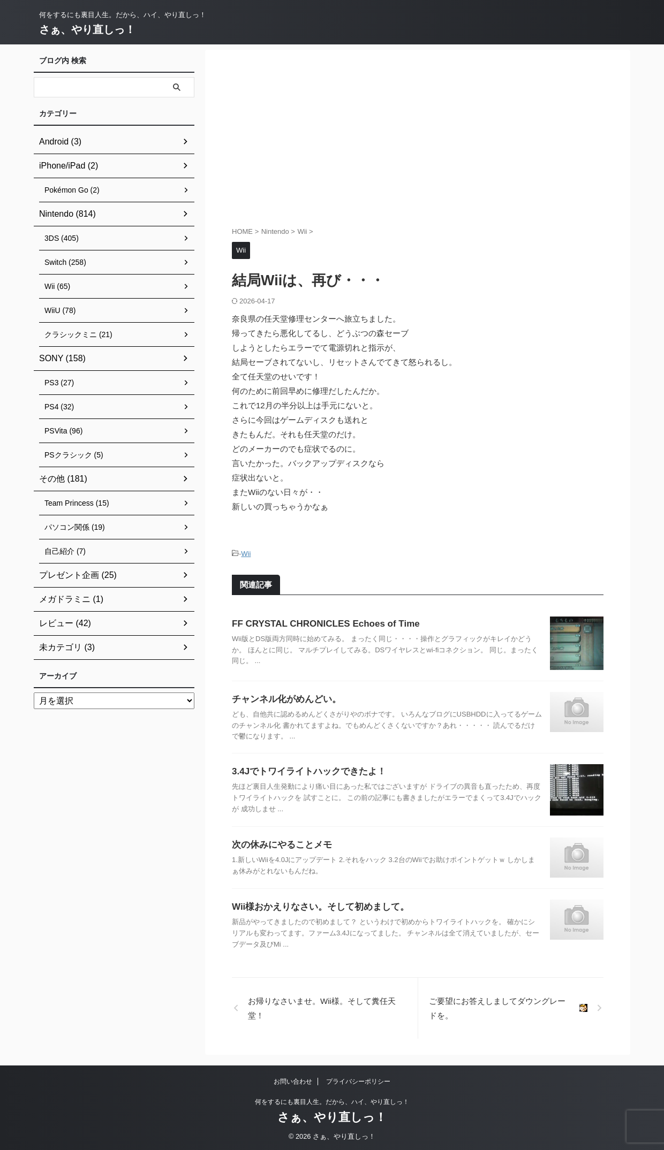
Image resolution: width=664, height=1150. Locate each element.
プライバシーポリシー (358, 1080)
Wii (246, 553)
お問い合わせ (293, 1080)
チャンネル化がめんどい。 (283, 697)
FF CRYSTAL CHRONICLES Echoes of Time (320, 622)
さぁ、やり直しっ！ (87, 29)
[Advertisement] (417, 141)
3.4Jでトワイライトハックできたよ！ (304, 769)
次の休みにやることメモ (279, 843)
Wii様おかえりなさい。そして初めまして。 (315, 905)
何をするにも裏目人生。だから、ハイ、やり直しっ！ (332, 1100)
